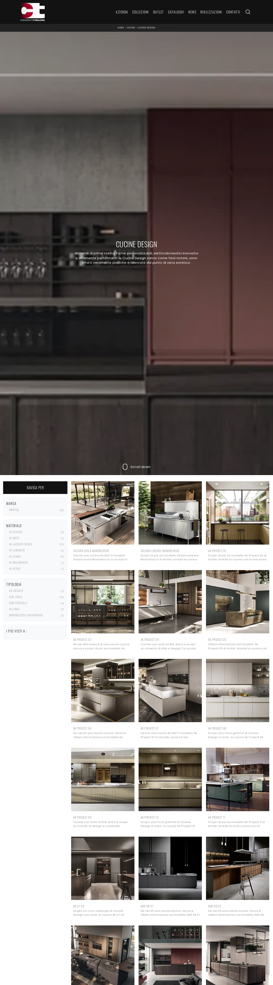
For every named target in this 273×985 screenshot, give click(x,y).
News (192, 12)
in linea (14, 609)
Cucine (131, 27)
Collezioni (140, 12)
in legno (15, 556)
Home (121, 27)
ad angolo (16, 591)
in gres (14, 538)
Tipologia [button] (14, 584)
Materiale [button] (14, 525)
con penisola (18, 603)
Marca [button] (11, 503)
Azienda (122, 12)
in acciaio (16, 532)
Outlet (158, 12)
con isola (15, 597)
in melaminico (18, 562)
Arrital (14, 510)
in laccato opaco (20, 544)
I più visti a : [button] (16, 631)
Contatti (233, 12)
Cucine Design (146, 27)
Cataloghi (176, 12)
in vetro (15, 569)
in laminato (17, 550)
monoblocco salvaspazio (26, 615)
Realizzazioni (211, 12)
